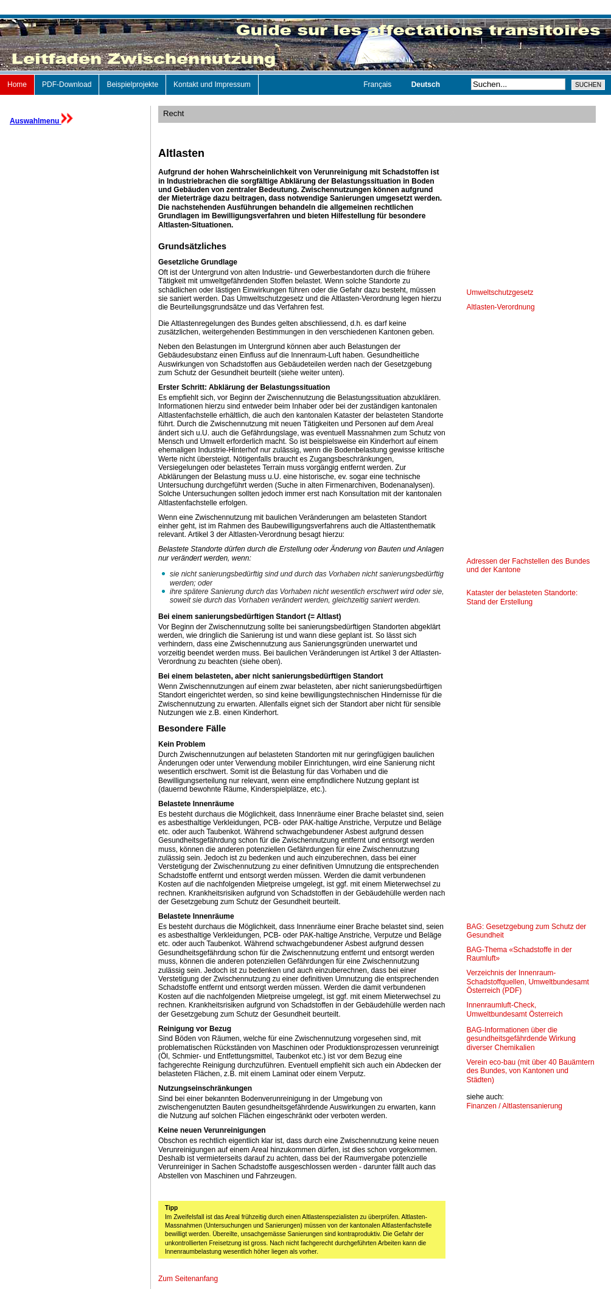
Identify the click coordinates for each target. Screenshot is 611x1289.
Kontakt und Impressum (212, 84)
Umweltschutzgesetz (500, 292)
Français (378, 84)
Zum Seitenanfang (188, 1278)
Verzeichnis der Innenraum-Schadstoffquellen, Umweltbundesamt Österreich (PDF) (528, 982)
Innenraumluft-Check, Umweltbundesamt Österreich (515, 1009)
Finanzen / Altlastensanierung (514, 1106)
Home (17, 84)
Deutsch (425, 84)
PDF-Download (66, 84)
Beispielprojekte (132, 84)
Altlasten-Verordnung (501, 307)
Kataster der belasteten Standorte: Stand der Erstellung (522, 597)
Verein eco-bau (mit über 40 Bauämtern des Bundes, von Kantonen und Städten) (531, 1071)
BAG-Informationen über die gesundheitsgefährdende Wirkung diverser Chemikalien (521, 1039)
